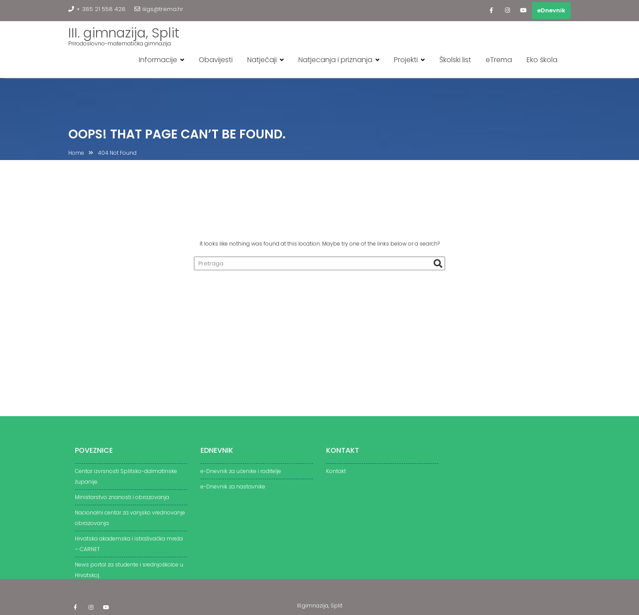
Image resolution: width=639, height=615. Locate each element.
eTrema (499, 60)
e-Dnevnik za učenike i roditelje (241, 474)
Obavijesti (216, 60)
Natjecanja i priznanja (335, 60)
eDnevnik (551, 10)
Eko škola (542, 60)
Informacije (158, 60)
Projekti (406, 60)
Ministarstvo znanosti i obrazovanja (122, 500)
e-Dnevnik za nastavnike (233, 489)
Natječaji (262, 60)
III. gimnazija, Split (123, 33)
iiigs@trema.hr (158, 9)
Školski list (455, 60)
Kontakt (336, 474)
